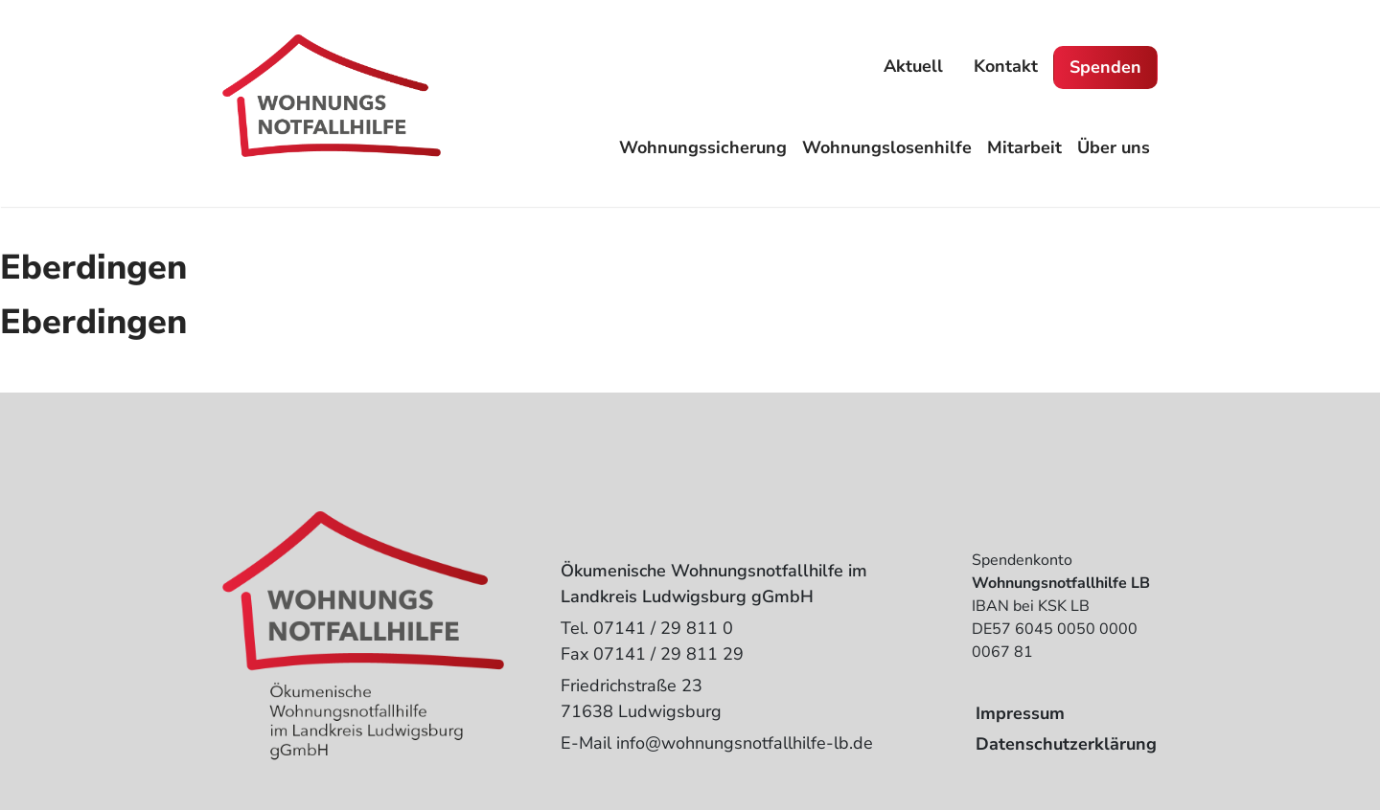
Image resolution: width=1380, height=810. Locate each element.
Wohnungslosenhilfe (887, 147)
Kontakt (1006, 66)
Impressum (1020, 713)
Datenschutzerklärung (1066, 743)
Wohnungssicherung (703, 147)
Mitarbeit (1024, 147)
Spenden (1105, 67)
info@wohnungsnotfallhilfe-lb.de (744, 742)
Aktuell (913, 66)
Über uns (1113, 147)
